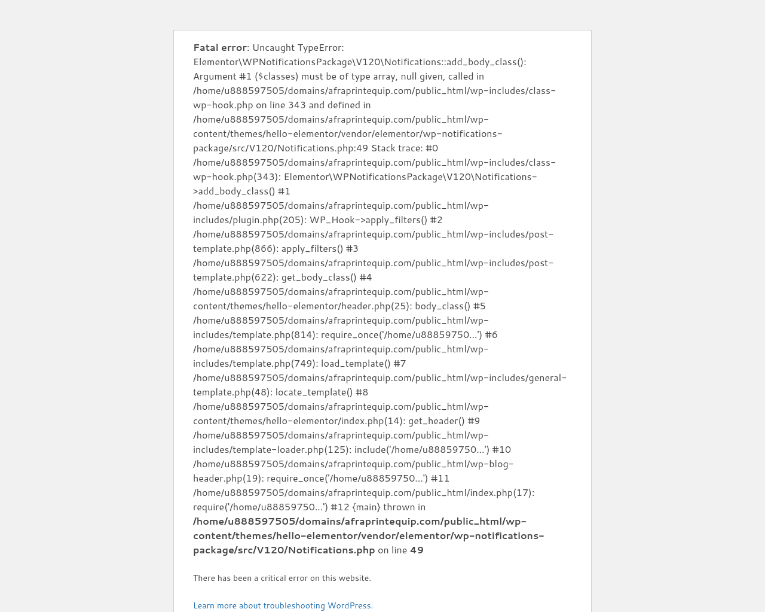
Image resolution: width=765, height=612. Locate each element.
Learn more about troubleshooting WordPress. (283, 605)
